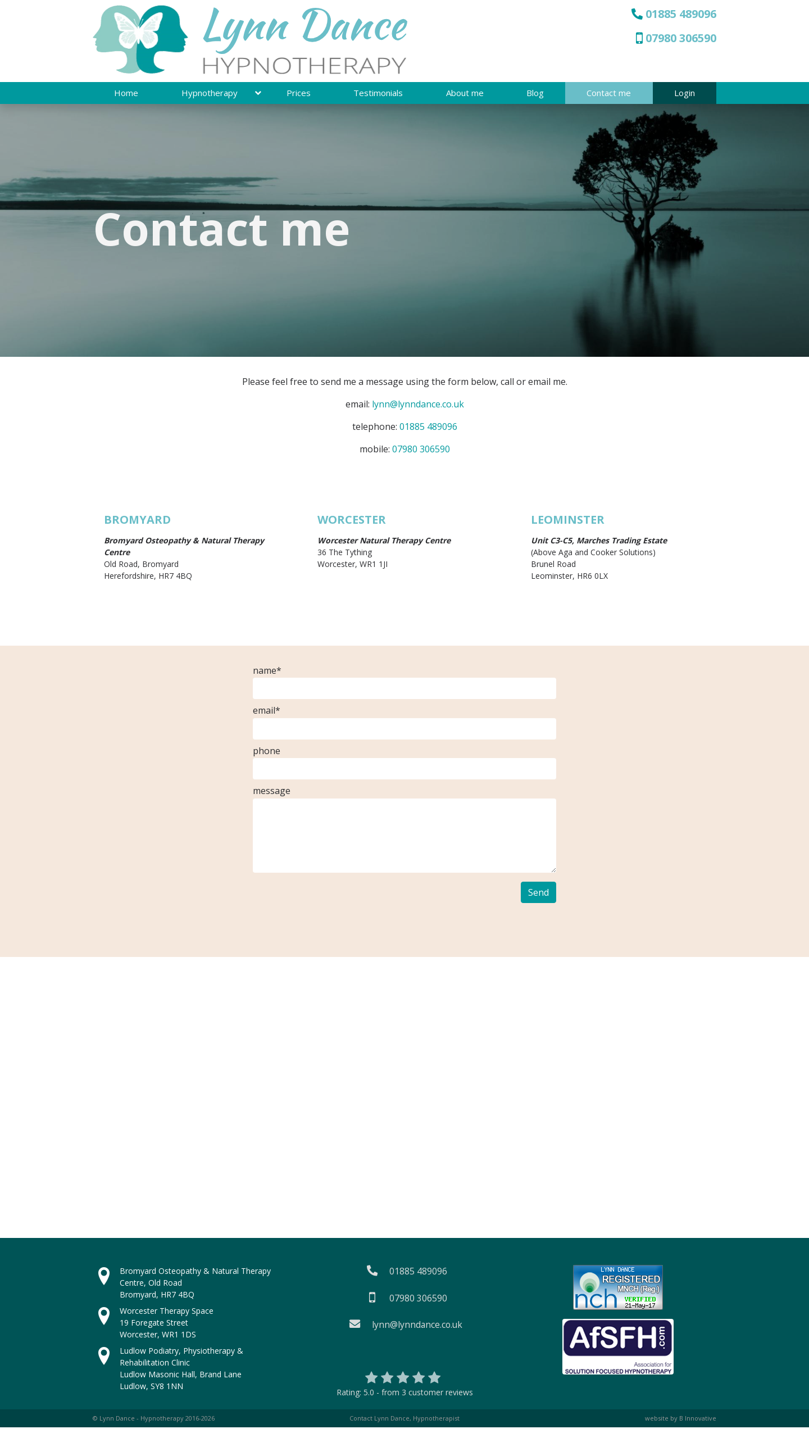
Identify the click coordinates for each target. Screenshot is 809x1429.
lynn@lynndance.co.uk (418, 405)
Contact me (609, 93)
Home (126, 93)
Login (684, 93)
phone (266, 752)
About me (465, 93)
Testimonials (378, 93)
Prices (299, 93)
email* (266, 712)
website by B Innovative (680, 1419)
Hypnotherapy (209, 93)
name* (267, 671)
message (271, 792)
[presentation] (338, 905)
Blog (535, 93)
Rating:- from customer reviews (405, 1393)
